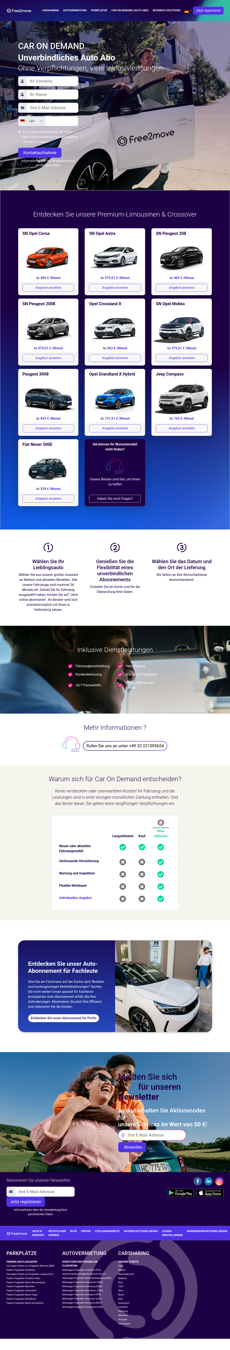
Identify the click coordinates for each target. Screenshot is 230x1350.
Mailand (122, 1278)
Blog (73, 1231)
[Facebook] (198, 1181)
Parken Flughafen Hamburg (20, 1270)
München (123, 1315)
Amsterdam (124, 1323)
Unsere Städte (128, 1261)
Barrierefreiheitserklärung (207, 1231)
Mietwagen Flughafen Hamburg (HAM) (82, 1286)
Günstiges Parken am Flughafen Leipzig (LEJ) (30, 1274)
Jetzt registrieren (208, 10)
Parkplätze (99, 10)
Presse (86, 1231)
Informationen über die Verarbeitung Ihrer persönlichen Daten (48, 163)
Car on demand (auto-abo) (129, 10)
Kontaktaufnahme (40, 152)
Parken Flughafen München (20, 1286)
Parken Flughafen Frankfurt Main (23, 1278)
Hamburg (123, 1311)
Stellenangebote (107, 1231)
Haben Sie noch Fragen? (115, 499)
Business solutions (167, 10)
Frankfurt (123, 1307)
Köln (120, 1299)
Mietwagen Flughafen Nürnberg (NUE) (82, 1303)
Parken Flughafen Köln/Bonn (21, 1299)
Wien (120, 1290)
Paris (120, 1265)
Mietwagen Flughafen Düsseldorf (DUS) (82, 1282)
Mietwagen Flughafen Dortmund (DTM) (82, 1307)
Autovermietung (75, 10)
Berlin (121, 1294)
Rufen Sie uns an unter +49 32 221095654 (125, 745)
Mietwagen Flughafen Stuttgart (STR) (81, 1294)
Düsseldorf (123, 1303)
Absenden (132, 1147)
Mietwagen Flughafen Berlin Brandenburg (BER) (86, 1278)
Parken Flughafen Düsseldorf (21, 1290)
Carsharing (50, 10)
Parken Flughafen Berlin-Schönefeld (24, 1303)
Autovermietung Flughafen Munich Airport (84, 1274)
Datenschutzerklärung (141, 1231)
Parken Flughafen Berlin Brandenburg (25, 1282)
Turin (120, 1286)
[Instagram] (219, 1181)
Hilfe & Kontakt (38, 1233)
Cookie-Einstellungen (172, 1233)
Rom (120, 1282)
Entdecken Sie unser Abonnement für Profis (63, 1018)
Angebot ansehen (48, 288)
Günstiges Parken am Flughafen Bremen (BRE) (30, 1265)
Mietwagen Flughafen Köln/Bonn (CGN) (82, 1290)
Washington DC (126, 1274)
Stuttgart (122, 1319)
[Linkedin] (208, 1181)
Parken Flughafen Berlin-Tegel (21, 1294)
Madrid (122, 1270)
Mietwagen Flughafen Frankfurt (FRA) (81, 1270)
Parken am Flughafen (21, 1261)
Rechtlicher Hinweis (57, 1233)
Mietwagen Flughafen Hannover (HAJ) (82, 1298)
